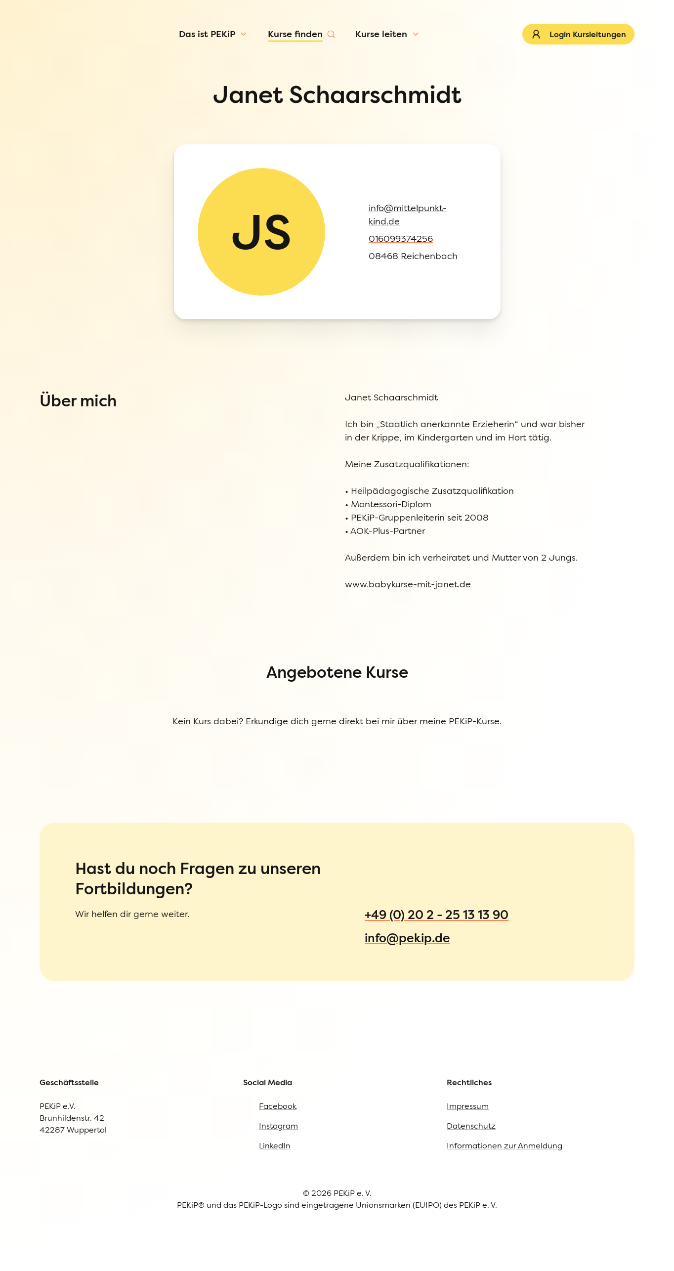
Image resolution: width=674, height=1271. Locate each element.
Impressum (46, 732)
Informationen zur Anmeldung (84, 773)
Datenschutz (48, 752)
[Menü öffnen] (85, 66)
